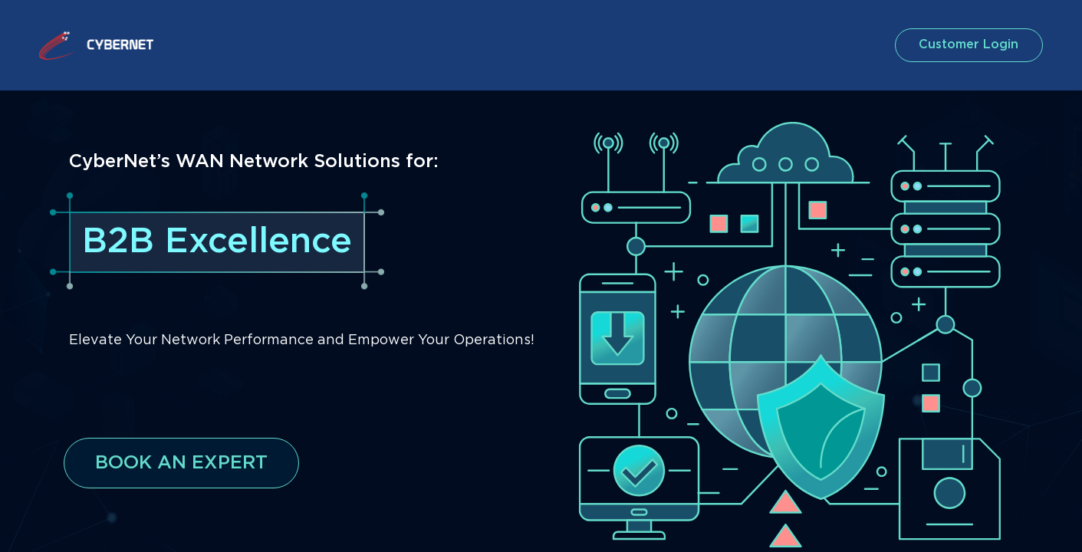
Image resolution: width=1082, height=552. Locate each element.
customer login (965, 45)
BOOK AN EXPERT (181, 463)
